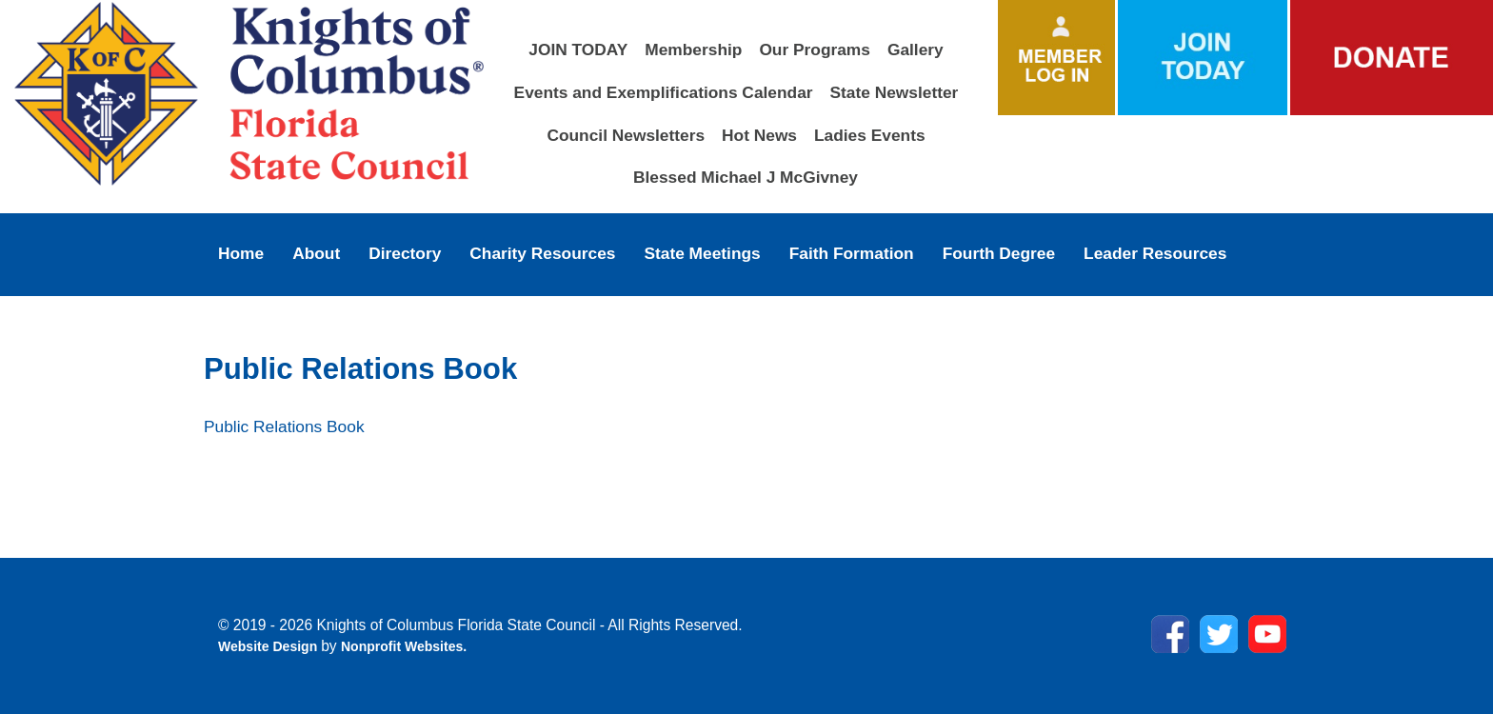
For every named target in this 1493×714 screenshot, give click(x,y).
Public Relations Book (284, 426)
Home (241, 253)
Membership (693, 49)
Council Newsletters (626, 135)
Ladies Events (870, 135)
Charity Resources (542, 253)
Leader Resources (1155, 253)
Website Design (269, 646)
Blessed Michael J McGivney (745, 177)
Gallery (915, 49)
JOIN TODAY (577, 49)
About (316, 253)
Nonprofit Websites (402, 646)
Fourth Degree (999, 253)
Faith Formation (851, 253)
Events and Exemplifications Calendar (663, 92)
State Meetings (702, 253)
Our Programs (814, 49)
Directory (404, 253)
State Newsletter (894, 92)
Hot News (759, 135)
